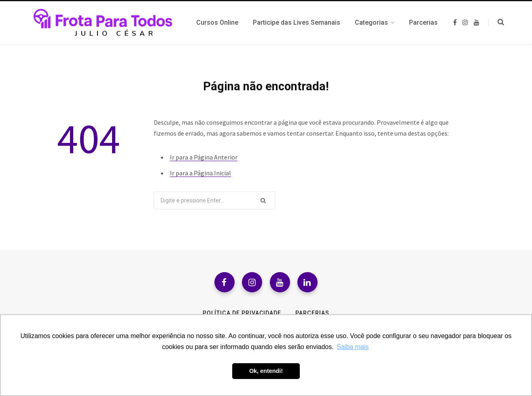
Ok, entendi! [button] (266, 371)
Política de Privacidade (242, 313)
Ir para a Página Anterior (203, 157)
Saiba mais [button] (353, 346)
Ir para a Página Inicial (200, 173)
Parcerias (312, 313)
